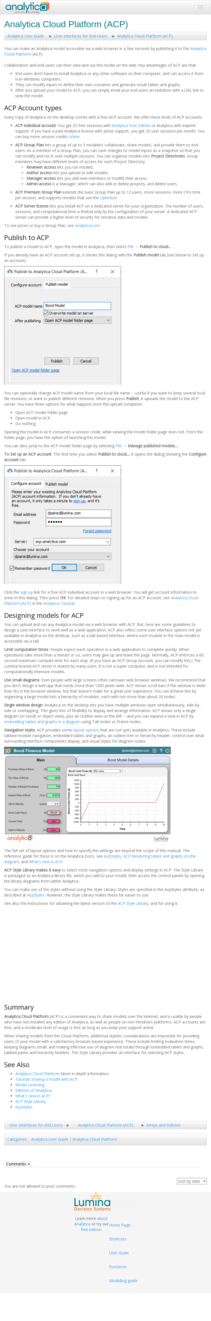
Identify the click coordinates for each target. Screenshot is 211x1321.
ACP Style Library (133, 903)
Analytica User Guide (25, 36)
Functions (118, 1266)
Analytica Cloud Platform (37, 1073)
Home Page (119, 1225)
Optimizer (108, 197)
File (130, 246)
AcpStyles (112, 856)
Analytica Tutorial (58, 603)
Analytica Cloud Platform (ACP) (145, 36)
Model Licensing (29, 1084)
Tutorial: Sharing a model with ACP (46, 1079)
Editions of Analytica (33, 1090)
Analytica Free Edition (131, 125)
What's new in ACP (45, 861)
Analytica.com (87, 225)
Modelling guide (123, 1280)
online (74, 136)
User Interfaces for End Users (80, 36)
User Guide (119, 1252)
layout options (86, 730)
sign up (26, 592)
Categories (17, 1139)
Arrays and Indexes (163, 1125)
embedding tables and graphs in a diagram (42, 721)
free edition (91, 1229)
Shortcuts (117, 1239)
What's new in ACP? (33, 1095)
